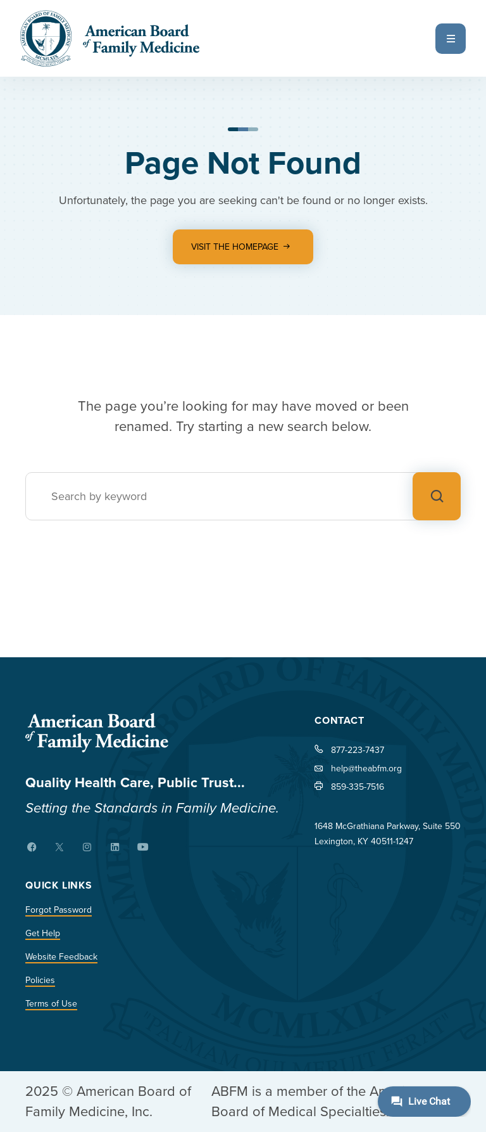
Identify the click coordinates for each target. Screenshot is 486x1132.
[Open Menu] (450, 38)
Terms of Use (51, 1003)
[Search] (243, 496)
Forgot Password (58, 910)
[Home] (152, 732)
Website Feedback (61, 956)
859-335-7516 (357, 787)
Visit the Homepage (234, 247)
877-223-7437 (357, 750)
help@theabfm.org (366, 768)
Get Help (42, 933)
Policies (40, 980)
